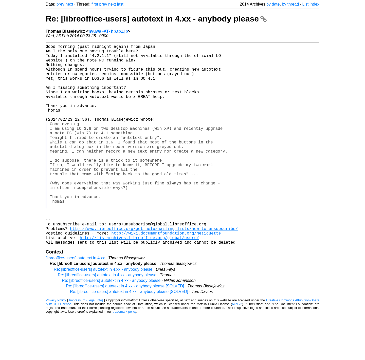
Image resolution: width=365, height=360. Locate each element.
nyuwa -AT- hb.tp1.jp (108, 31)
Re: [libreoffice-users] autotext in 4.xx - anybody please (156, 18)
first (95, 4)
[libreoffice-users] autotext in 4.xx (75, 302)
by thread (290, 4)
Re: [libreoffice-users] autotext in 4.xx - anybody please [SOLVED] (125, 330)
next (69, 4)
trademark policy (124, 356)
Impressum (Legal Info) (86, 345)
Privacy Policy (56, 345)
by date (273, 4)
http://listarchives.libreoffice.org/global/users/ (139, 281)
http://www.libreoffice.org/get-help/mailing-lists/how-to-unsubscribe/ (154, 270)
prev (60, 4)
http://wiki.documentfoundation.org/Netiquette (166, 275)
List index (310, 4)
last (120, 4)
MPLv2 (237, 348)
